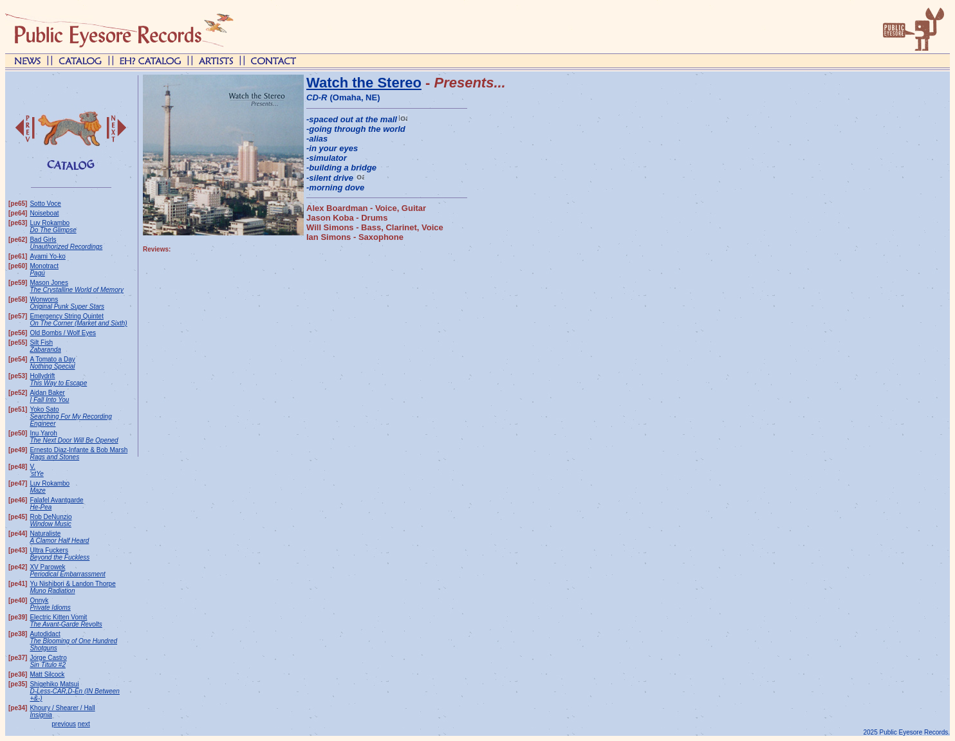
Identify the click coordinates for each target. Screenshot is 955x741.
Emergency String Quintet (78, 320)
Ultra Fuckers (59, 554)
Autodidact (73, 641)
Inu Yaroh (74, 437)
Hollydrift (58, 379)
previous (63, 723)
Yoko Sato (70, 416)
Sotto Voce (45, 203)
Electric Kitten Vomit (66, 621)
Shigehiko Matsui (74, 691)
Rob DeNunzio (50, 520)
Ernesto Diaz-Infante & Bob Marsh (78, 453)
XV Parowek (67, 570)
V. (36, 470)
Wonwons (67, 303)
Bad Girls (66, 243)
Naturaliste (59, 537)
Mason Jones (77, 286)
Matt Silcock (47, 674)
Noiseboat (44, 213)
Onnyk (50, 604)
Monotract (44, 269)
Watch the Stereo (364, 83)
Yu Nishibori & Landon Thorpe (72, 587)
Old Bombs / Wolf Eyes (63, 332)
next (84, 723)
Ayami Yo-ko (47, 256)
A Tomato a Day (52, 363)
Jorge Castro (48, 661)
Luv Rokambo (53, 226)
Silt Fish (45, 346)
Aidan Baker (49, 396)
